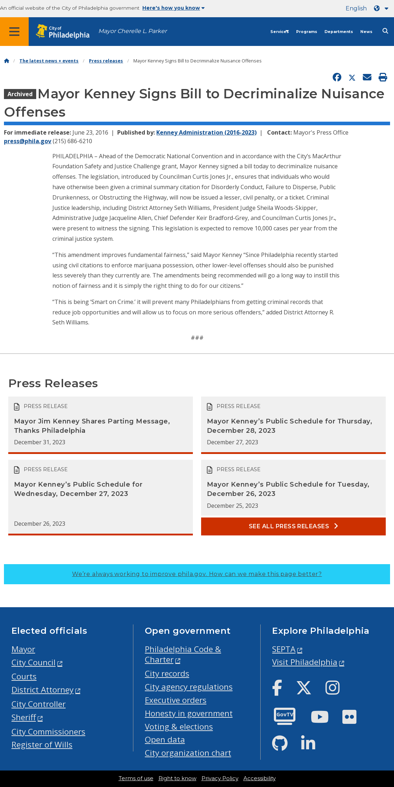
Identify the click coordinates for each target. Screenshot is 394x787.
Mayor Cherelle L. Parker (132, 31)
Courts (24, 676)
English (356, 8)
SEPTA (283, 649)
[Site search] (385, 31)
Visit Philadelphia (304, 661)
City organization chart (188, 752)
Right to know (177, 778)
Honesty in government (189, 713)
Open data (165, 739)
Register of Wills (41, 744)
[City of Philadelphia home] (66, 31)
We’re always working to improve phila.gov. (197, 574)
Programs (306, 31)
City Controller (38, 703)
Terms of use (136, 778)
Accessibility (259, 778)
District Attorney (42, 689)
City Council (33, 662)
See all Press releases (293, 526)
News (366, 31)
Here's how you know (173, 8)
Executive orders (176, 700)
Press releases (106, 61)
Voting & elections (179, 726)
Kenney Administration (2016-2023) (206, 132)
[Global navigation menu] (14, 31)
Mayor (23, 649)
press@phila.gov (27, 141)
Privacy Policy (219, 778)
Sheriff (23, 717)
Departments (338, 31)
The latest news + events (49, 61)
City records (167, 673)
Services (279, 31)
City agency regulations (189, 686)
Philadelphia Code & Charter (183, 654)
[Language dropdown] (382, 8)
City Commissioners (48, 731)
